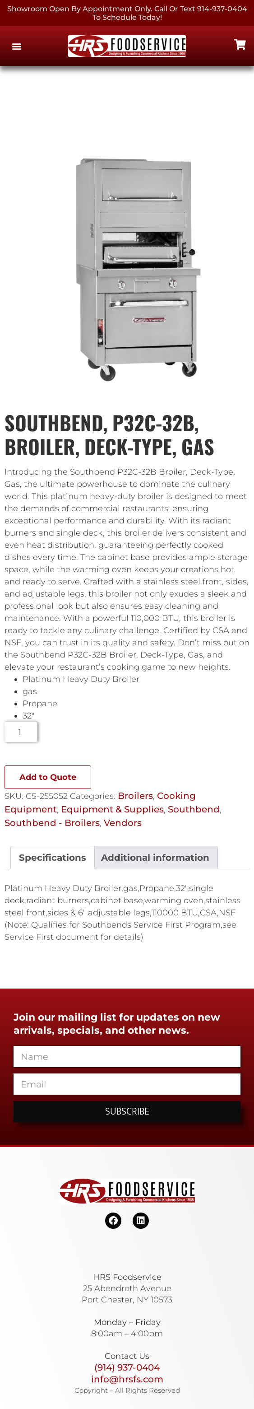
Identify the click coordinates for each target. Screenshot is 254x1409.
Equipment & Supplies (112, 809)
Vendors (123, 822)
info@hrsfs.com (127, 1379)
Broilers (135, 795)
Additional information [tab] (155, 857)
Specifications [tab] (52, 857)
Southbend (194, 809)
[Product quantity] (21, 732)
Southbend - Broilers (52, 822)
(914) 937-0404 (127, 1367)
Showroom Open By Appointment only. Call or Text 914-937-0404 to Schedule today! (127, 13)
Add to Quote (47, 777)
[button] (16, 46)
